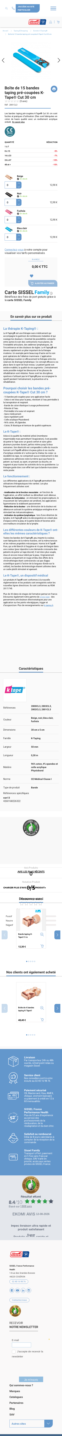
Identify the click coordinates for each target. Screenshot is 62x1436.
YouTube (17, 1289)
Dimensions (9, 729)
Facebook (11, 1289)
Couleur (7, 719)
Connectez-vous (14, 249)
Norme (6, 779)
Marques (14, 1390)
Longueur (8, 755)
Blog (12, 1407)
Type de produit (11, 787)
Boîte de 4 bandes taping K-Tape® (26, 1009)
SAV (11, 1413)
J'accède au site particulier (26, 8)
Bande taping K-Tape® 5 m (25, 935)
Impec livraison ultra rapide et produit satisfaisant (31, 1226)
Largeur (7, 746)
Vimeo (23, 1289)
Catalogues (16, 1395)
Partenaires (16, 1401)
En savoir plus (18, 122)
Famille (7, 738)
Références (9, 707)
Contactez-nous (14, 8)
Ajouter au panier (42, 283)
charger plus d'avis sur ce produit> (24, 887)
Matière (7, 767)
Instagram (28, 1289)
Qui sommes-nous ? (21, 1384)
